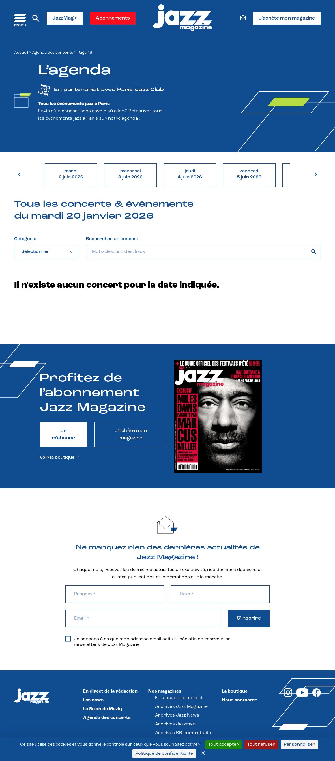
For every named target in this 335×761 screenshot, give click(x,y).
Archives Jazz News (177, 715)
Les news (93, 700)
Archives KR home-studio (183, 733)
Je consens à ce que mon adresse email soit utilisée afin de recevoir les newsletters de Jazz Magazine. (148, 641)
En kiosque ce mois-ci (178, 698)
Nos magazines (164, 691)
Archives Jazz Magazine (181, 706)
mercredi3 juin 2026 (130, 174)
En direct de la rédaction (110, 691)
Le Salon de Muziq (102, 709)
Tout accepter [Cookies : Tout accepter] (223, 744)
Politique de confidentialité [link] (164, 753)
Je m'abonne (63, 434)
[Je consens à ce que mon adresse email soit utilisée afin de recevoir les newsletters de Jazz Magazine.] (68, 638)
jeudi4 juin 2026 (190, 174)
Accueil (21, 53)
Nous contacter (239, 700)
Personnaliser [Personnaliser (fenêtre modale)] (299, 744)
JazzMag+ (64, 18)
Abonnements (113, 18)
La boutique (235, 691)
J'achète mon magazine (287, 18)
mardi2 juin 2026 (71, 174)
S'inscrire (249, 618)
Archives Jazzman (175, 724)
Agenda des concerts (52, 53)
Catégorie (25, 239)
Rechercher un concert (112, 239)
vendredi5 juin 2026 (249, 174)
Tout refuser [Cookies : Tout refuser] (261, 744)
